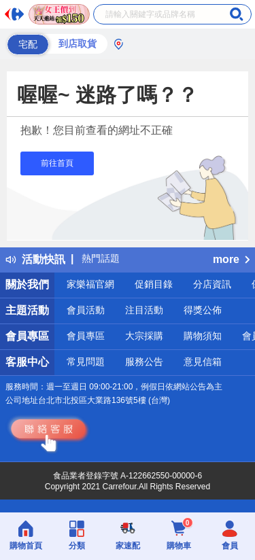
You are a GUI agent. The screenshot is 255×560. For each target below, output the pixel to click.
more (231, 259)
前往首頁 (57, 163)
